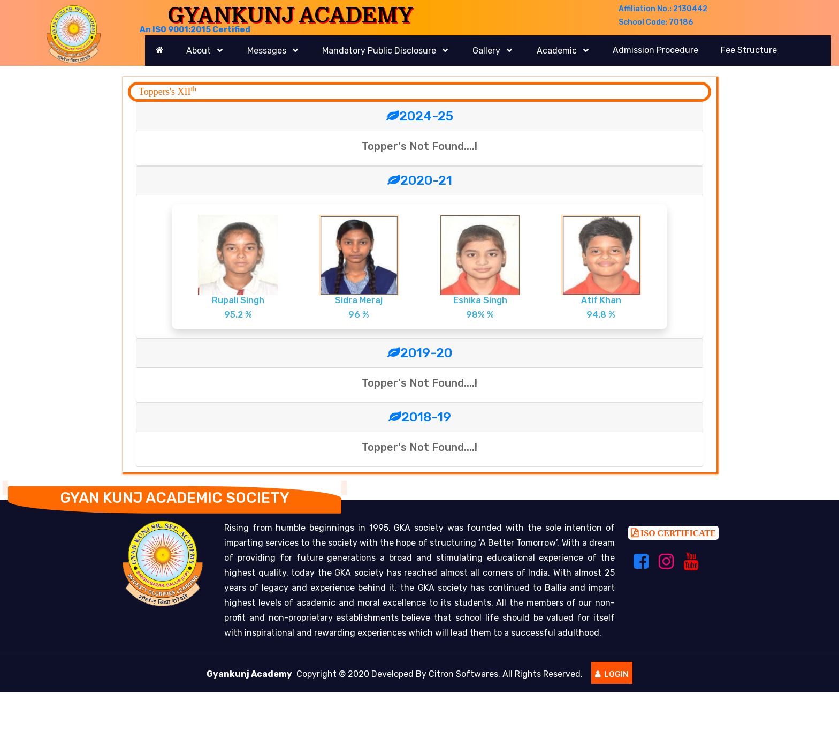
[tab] (419, 116)
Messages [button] (267, 51)
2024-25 (419, 116)
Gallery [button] (487, 51)
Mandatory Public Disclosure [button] (380, 51)
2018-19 (419, 417)
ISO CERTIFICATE (677, 536)
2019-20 (419, 352)
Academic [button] (558, 51)
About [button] (199, 51)
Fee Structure (749, 50)
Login (611, 677)
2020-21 (419, 180)
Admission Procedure (655, 50)
